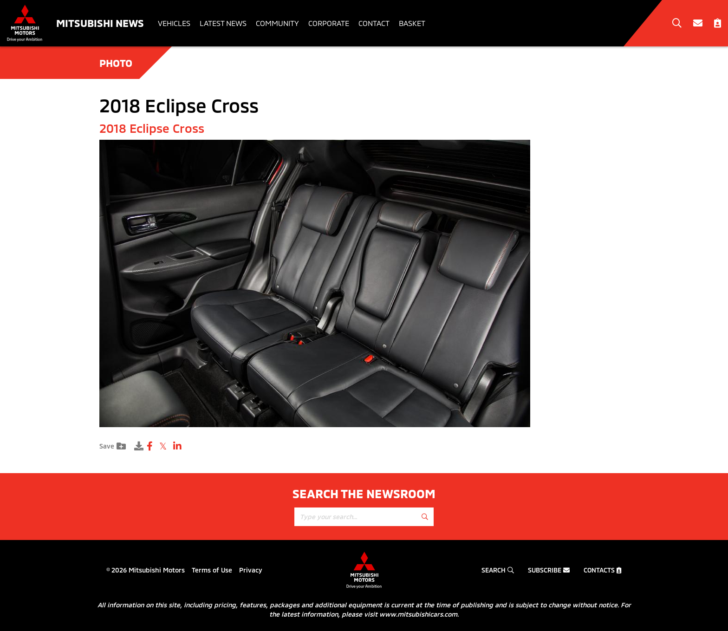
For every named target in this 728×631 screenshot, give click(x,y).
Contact (374, 23)
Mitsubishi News (100, 23)
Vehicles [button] (174, 23)
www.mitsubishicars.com (418, 614)
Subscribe (549, 570)
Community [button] (277, 23)
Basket (412, 23)
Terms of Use (212, 570)
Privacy (250, 570)
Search (497, 570)
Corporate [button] (328, 23)
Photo (115, 63)
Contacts (603, 570)
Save (112, 446)
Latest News (223, 23)
